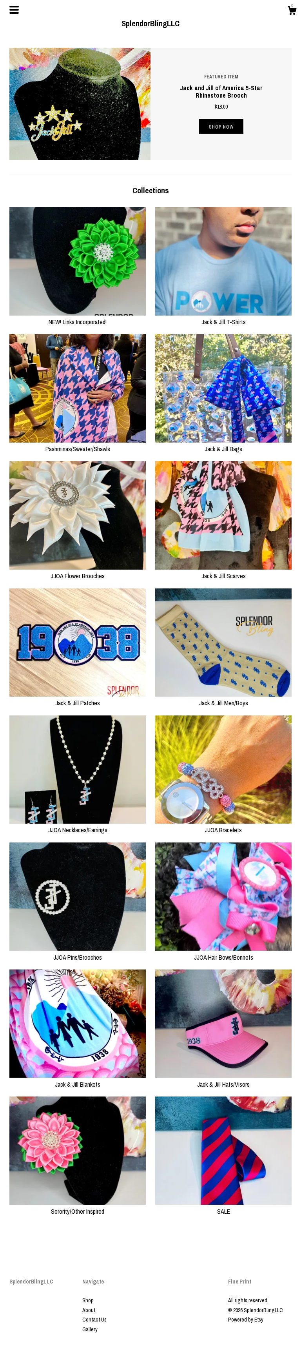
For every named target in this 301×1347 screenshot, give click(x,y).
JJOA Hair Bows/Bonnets (223, 952)
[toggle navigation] (14, 10)
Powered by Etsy (245, 1319)
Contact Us (94, 1319)
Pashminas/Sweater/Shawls (77, 444)
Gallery (90, 1329)
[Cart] (292, 12)
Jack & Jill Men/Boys (223, 698)
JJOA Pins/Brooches (77, 952)
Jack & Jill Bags (223, 444)
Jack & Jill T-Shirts (223, 317)
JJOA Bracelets (223, 825)
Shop (88, 1300)
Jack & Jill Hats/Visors (223, 1079)
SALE (223, 1206)
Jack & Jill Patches (77, 698)
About (88, 1310)
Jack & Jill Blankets (77, 1079)
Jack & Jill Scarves (223, 571)
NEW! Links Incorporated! (77, 317)
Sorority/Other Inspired (77, 1206)
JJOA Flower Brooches (77, 571)
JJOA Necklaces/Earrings (77, 825)
